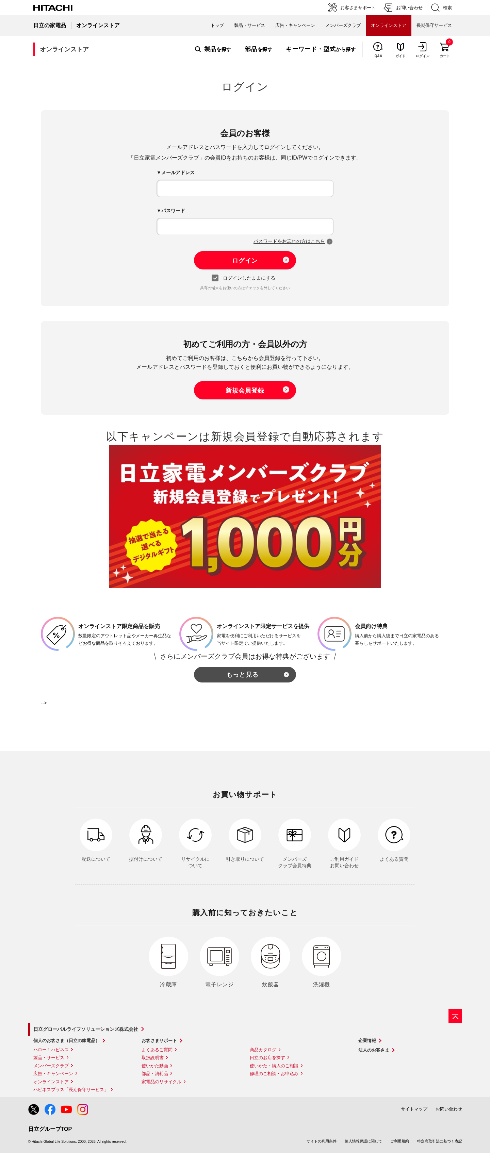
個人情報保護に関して (363, 1141)
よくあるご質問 (157, 1049)
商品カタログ (263, 1049)
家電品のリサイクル (161, 1081)
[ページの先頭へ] (455, 1016)
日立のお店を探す (267, 1057)
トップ (217, 25)
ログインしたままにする (245, 278)
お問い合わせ (449, 1108)
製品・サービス (48, 1057)
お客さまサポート (159, 1040)
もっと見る (242, 674)
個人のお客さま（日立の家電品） (66, 1040)
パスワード (173, 210)
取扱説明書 (153, 1057)
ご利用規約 (399, 1141)
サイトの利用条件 (322, 1141)
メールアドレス (178, 172)
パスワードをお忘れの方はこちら (289, 241)
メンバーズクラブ (343, 25)
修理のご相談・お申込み (274, 1073)
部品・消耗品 (155, 1073)
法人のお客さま (373, 1050)
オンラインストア (51, 1081)
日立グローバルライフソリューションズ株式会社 (85, 1029)
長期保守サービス (434, 25)
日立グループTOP (50, 1129)
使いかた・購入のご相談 (274, 1065)
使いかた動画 (155, 1065)
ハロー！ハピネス (51, 1049)
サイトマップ (414, 1108)
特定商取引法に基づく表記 (439, 1141)
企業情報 (367, 1040)
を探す (213, 49)
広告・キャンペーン (53, 1073)
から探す (321, 49)
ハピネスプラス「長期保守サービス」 (71, 1089)
